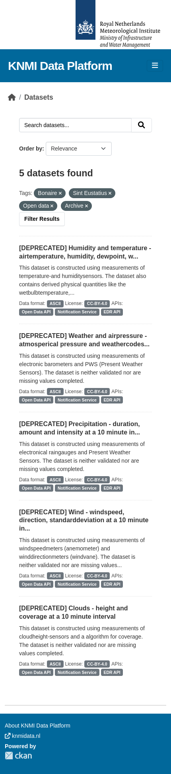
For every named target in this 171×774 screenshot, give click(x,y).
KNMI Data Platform (60, 65)
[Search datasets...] (75, 125)
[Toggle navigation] (155, 65)
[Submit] (141, 125)
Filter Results (42, 219)
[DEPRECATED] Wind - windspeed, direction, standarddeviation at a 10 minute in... (83, 520)
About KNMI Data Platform (37, 725)
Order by (30, 148)
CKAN (18, 755)
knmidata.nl (22, 736)
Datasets (38, 97)
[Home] (12, 97)
